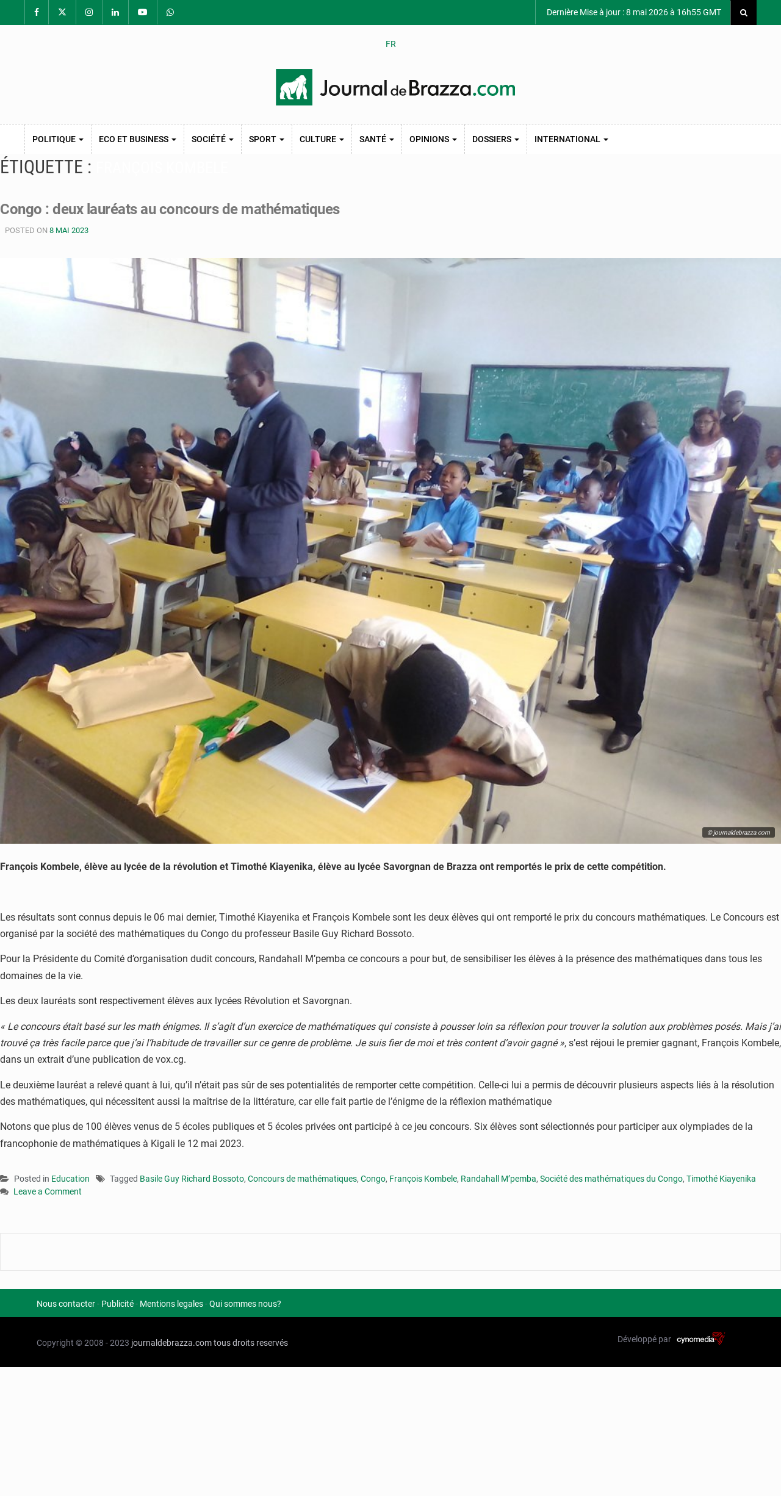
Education (70, 1179)
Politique (58, 139)
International (571, 139)
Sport (266, 139)
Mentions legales (171, 1304)
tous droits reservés (251, 1343)
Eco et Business (137, 139)
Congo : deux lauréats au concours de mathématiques (176, 209)
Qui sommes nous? (245, 1304)
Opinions (433, 139)
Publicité (117, 1304)
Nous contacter (66, 1304)
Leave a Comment (47, 1192)
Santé (376, 139)
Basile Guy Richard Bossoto (192, 1179)
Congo (373, 1179)
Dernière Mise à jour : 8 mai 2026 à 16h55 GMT (633, 12)
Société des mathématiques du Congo (611, 1179)
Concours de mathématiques (302, 1179)
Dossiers (495, 139)
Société (213, 139)
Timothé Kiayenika (721, 1179)
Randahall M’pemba (498, 1179)
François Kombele (423, 1179)
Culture (322, 139)
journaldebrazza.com (171, 1343)
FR (391, 44)
